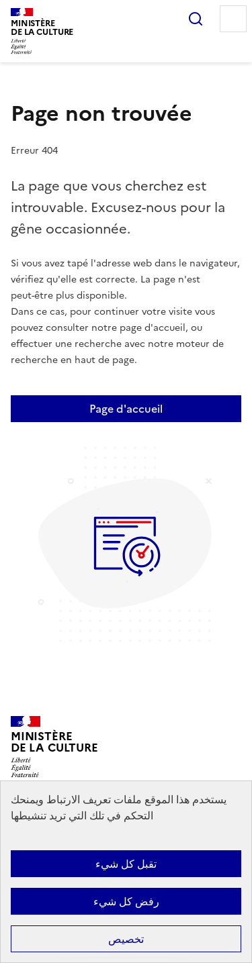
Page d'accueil (126, 409)
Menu (233, 18)
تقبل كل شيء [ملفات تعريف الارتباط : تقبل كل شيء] (126, 864)
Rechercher (195, 18)
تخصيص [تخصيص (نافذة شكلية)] (126, 939)
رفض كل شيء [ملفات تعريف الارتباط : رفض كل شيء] (126, 901)
